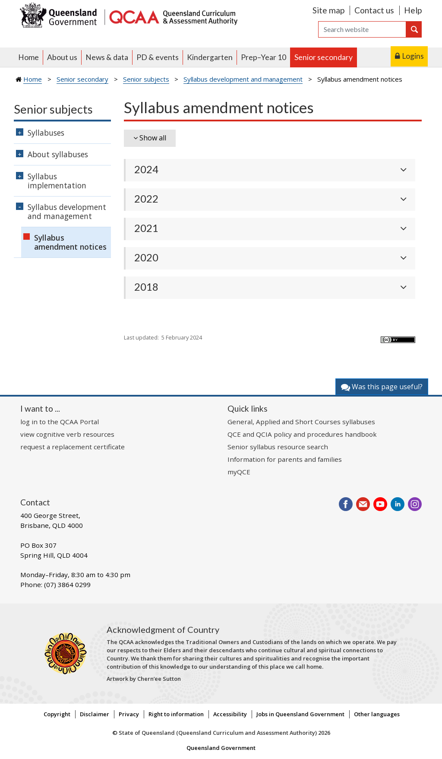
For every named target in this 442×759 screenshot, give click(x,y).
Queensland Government (221, 748)
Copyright (57, 714)
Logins (413, 55)
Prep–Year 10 (263, 57)
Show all (152, 138)
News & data (106, 57)
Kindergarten (210, 57)
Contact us (374, 10)
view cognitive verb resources (67, 434)
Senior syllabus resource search (277, 446)
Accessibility (230, 714)
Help (413, 10)
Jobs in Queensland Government (300, 714)
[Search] (362, 29)
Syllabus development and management (243, 79)
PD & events (157, 57)
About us (62, 57)
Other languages (377, 714)
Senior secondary (323, 57)
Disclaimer (94, 714)
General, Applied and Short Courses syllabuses (301, 421)
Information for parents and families (284, 459)
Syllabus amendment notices (70, 242)
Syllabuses (46, 132)
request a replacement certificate (72, 446)
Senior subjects (146, 79)
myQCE (238, 471)
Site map (328, 10)
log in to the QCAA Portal (59, 421)
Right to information (176, 714)
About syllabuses (58, 154)
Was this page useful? (382, 386)
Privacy (129, 714)
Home (28, 57)
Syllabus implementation (57, 181)
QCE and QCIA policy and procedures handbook (302, 434)
